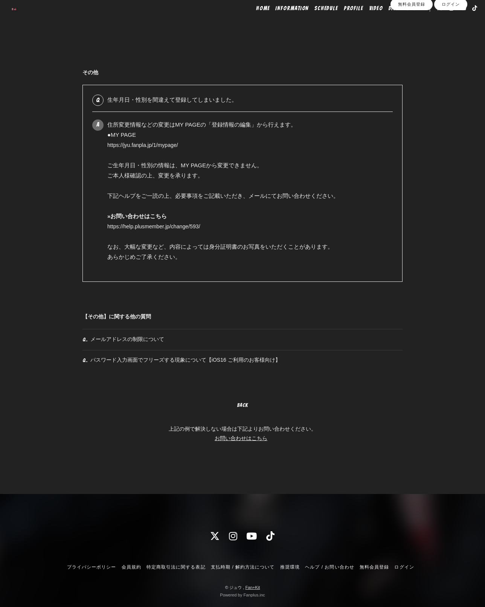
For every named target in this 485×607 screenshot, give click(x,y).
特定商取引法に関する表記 (175, 567)
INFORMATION (280, 21)
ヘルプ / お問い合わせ (329, 567)
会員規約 (131, 567)
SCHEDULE (315, 21)
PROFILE (342, 21)
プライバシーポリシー (91, 567)
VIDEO (364, 21)
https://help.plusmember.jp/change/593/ (156, 226)
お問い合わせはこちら (241, 451)
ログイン (451, 34)
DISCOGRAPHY (394, 21)
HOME (252, 21)
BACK (242, 418)
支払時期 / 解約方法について (243, 567)
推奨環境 (290, 567)
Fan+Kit (252, 587)
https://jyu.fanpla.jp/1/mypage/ (144, 145)
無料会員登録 (411, 34)
